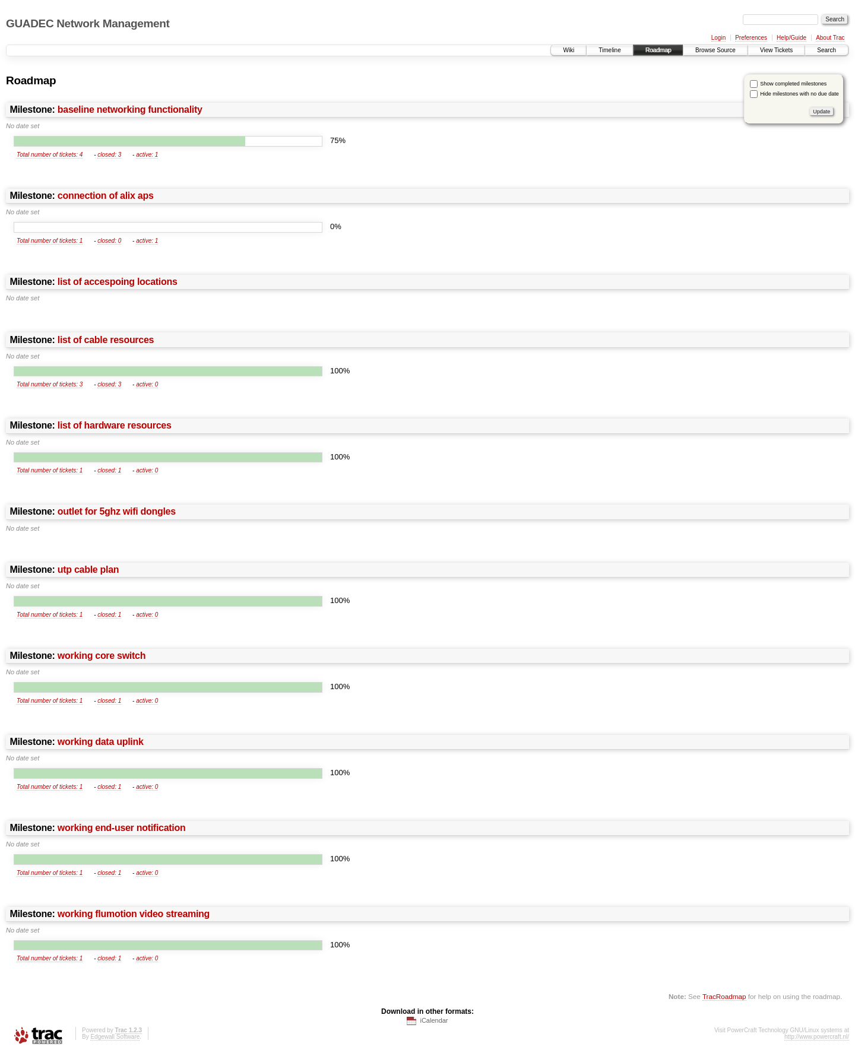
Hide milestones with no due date (799, 94)
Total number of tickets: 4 (50, 154)
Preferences (751, 37)
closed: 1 (109, 470)
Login (718, 37)
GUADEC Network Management (87, 23)
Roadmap (658, 50)
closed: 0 (109, 240)
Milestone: (106, 109)
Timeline (609, 50)
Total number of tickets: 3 (50, 384)
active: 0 (147, 384)
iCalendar (434, 1020)
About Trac (830, 37)
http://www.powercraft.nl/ (816, 1036)
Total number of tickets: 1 (50, 240)
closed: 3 (109, 154)
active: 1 (147, 154)
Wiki (568, 50)
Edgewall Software (115, 1036)
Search (826, 50)
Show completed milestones (793, 84)
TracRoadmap (724, 996)
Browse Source (715, 50)
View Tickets (776, 50)
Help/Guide (791, 37)
